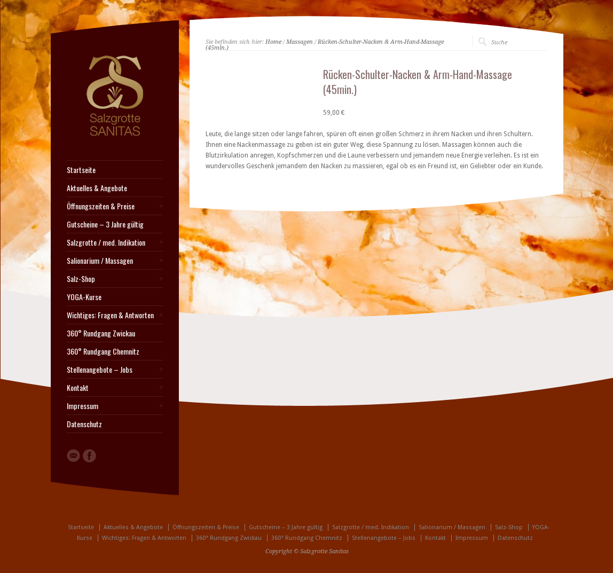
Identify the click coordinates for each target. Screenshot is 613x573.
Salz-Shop (81, 278)
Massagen (299, 41)
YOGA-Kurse (84, 297)
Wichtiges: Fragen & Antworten (110, 315)
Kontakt (78, 387)
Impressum (82, 406)
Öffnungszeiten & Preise (101, 206)
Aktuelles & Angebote (97, 188)
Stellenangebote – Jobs (99, 369)
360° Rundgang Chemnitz (103, 351)
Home (273, 41)
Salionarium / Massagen (100, 260)
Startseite (81, 170)
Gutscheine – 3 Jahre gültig (105, 224)
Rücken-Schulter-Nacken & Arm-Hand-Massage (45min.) (325, 44)
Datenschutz (84, 424)
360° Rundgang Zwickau (101, 333)
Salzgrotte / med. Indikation (106, 242)
